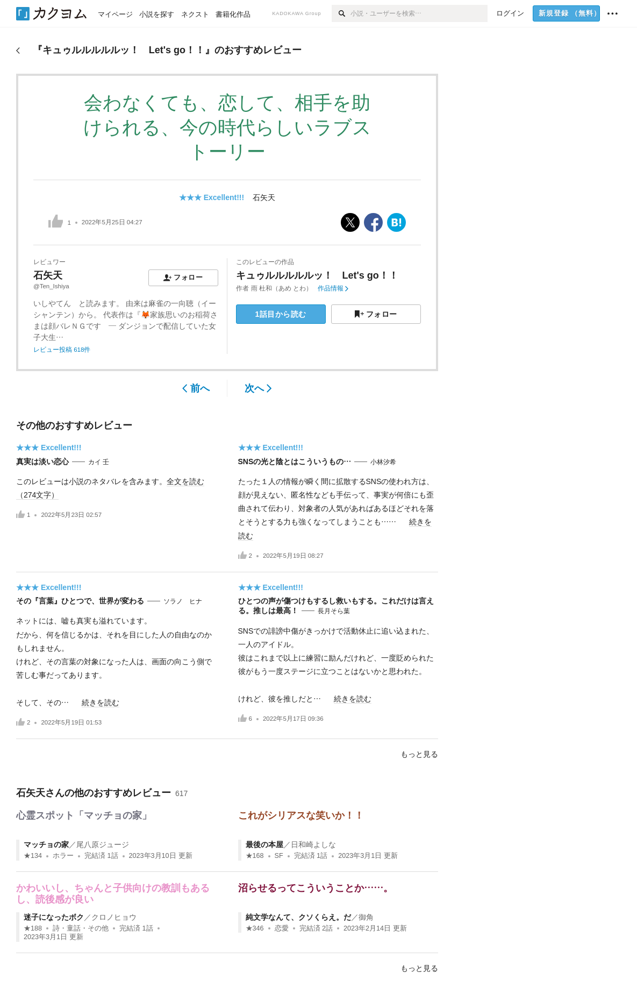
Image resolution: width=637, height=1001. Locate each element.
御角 (366, 917)
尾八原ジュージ (102, 844)
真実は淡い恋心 (42, 461)
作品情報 (333, 288)
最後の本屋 (264, 844)
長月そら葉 (334, 611)
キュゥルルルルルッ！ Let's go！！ (317, 275)
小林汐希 (383, 462)
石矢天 (264, 197)
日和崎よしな (313, 844)
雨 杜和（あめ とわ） (281, 288)
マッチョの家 (46, 844)
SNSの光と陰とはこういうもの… (295, 461)
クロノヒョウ (114, 917)
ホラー (63, 856)
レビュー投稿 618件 (61, 349)
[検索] (341, 13)
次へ (258, 388)
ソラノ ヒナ (182, 601)
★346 (255, 928)
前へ (196, 388)
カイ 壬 (98, 462)
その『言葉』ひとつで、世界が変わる (80, 601)
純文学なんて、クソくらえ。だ (298, 917)
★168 (255, 856)
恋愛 (282, 928)
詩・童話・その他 (81, 928)
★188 (33, 928)
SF (279, 856)
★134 (33, 856)
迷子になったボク (54, 917)
